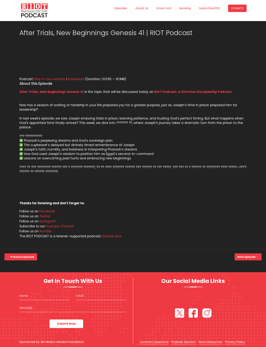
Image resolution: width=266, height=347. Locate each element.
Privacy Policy (235, 342)
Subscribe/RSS (209, 8)
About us (141, 8)
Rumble (46, 231)
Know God (163, 8)
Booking (185, 8)
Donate (237, 8)
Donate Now (112, 236)
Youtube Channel (60, 226)
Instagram (48, 221)
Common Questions (154, 342)
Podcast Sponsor (183, 342)
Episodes (120, 8)
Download (76, 79)
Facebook (47, 211)
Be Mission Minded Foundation (62, 342)
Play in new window (49, 79)
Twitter (45, 216)
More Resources (210, 342)
